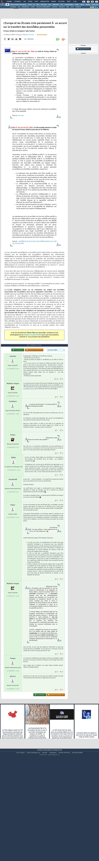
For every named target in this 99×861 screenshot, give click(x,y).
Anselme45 (13, 522)
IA (34, 4)
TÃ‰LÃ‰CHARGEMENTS (43, 7)
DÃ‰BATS (62, 7)
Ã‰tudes (61, 1)
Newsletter (44, 1)
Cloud (29, 4)
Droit (69, 1)
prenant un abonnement (33, 349)
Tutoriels (17, 1)
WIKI (67, 7)
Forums (9, 1)
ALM (38, 4)
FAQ (24, 1)
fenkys (12, 478)
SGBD (76, 4)
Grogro (13, 701)
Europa (21, 130)
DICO (72, 7)
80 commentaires (42, 49)
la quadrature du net (28, 431)
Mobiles (88, 4)
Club (74, 1)
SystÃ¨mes (95, 4)
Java (49, 4)
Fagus (12, 548)
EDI (62, 4)
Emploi (53, 1)
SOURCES (54, 7)
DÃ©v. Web (56, 4)
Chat (36, 1)
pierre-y (13, 719)
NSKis (13, 501)
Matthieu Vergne (13, 426)
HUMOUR (78, 7)
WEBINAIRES (25, 7)
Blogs (30, 1)
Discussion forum (83, 49)
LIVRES (33, 7)
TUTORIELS (13, 7)
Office (82, 4)
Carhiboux (13, 444)
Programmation (69, 4)
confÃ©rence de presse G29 (29, 256)
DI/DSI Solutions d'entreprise (18, 4)
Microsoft (43, 4)
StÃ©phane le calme (28, 49)
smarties (13, 399)
